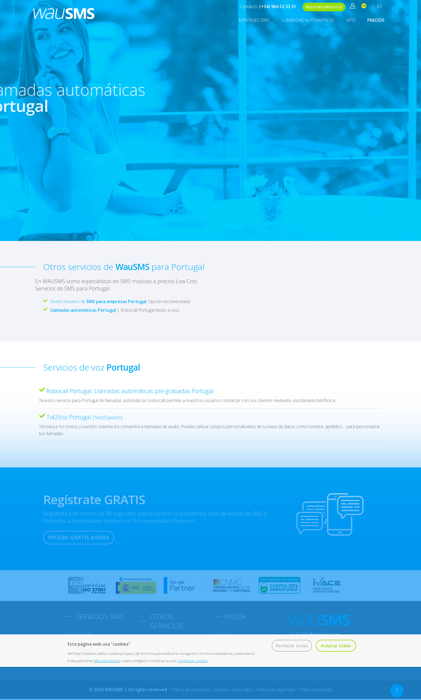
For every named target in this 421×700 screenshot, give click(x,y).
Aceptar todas (336, 646)
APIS (350, 20)
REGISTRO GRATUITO (324, 7)
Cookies (222, 689)
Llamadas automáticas (308, 20)
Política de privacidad (191, 689)
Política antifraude (315, 689)
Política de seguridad (275, 689)
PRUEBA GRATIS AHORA (78, 537)
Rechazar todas (292, 646)
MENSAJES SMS (254, 20)
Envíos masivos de (98, 301)
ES (379, 6)
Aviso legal (242, 689)
